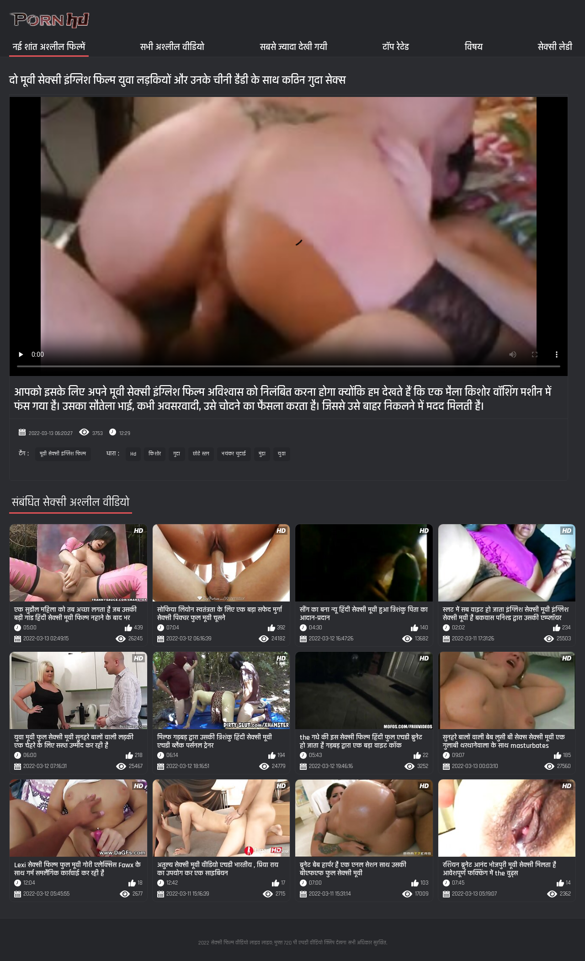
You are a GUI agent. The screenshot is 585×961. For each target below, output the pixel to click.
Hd (133, 454)
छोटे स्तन (201, 454)
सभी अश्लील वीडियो (172, 47)
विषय (474, 47)
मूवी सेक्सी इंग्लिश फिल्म (63, 454)
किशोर (155, 454)
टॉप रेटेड (396, 47)
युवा (282, 454)
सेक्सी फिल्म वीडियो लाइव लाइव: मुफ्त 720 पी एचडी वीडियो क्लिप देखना (278, 943)
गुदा (177, 454)
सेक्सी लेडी (555, 47)
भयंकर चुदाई (234, 454)
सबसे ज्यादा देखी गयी (293, 47)
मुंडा (262, 454)
